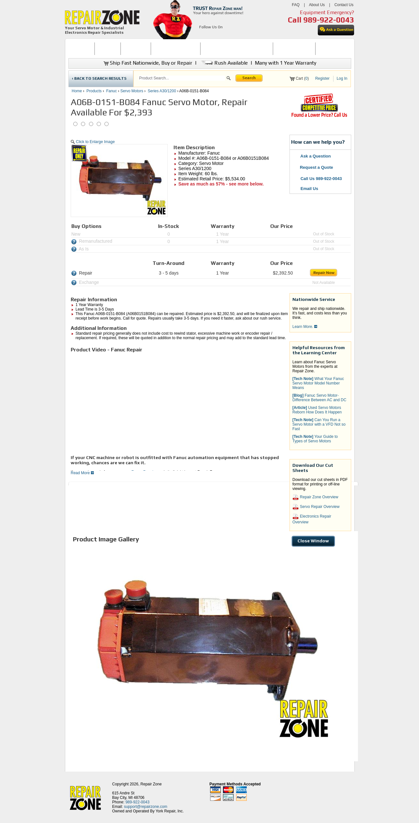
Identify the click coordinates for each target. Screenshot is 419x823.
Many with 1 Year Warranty (285, 63)
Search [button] (249, 78)
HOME (81, 48)
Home (77, 91)
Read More (82, 473)
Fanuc (111, 91)
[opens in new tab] (203, 34)
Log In (342, 78)
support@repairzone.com (145, 806)
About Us (317, 5)
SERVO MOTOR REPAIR (176, 48)
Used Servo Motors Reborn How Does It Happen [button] (317, 409)
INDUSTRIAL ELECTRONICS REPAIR (237, 48)
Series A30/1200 (162, 91)
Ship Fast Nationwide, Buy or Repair (147, 63)
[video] (161, 403)
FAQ (295, 5)
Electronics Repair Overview (311, 518)
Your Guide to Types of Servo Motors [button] (315, 438)
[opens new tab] (319, 116)
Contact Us (343, 5)
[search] (181, 78)
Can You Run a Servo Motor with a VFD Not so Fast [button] (318, 424)
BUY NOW (107, 48)
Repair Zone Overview (315, 497)
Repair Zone (151, 784)
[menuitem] (81, 48)
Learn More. (304, 326)
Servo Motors (131, 91)
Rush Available (223, 63)
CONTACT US (330, 48)
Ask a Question (312, 156)
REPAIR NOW (135, 48)
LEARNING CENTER (294, 48)
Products (94, 91)
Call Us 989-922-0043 (321, 178)
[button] (229, 79)
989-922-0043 (328, 19)
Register (322, 78)
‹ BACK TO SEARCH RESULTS (99, 78)
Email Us (305, 188)
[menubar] (206, 48)
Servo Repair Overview (316, 507)
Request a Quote (313, 167)
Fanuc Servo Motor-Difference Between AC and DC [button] (319, 397)
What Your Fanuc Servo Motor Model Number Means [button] (318, 383)
